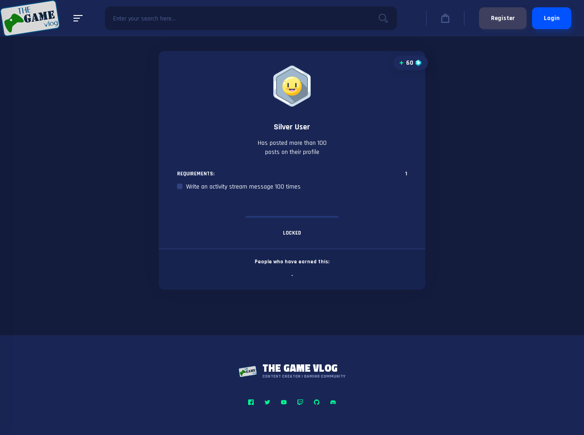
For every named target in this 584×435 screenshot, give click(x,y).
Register (503, 18)
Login (551, 18)
